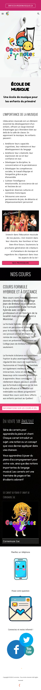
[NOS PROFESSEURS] (20, 263)
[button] (2, 14)
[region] (20, 5)
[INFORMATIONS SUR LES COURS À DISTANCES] (20, 408)
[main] (20, 87)
